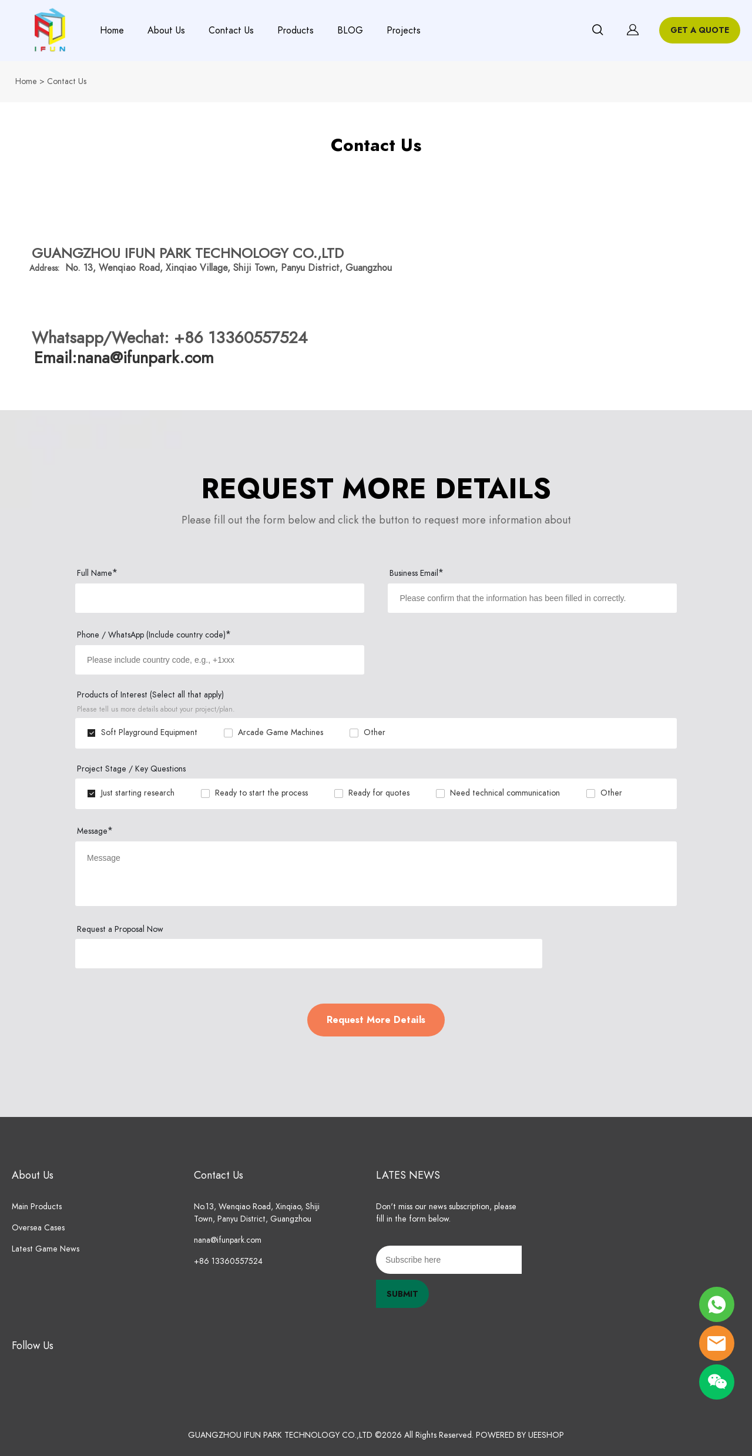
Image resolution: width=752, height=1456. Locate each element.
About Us (166, 30)
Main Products (37, 1206)
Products (295, 30)
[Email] (449, 1260)
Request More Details (376, 1020)
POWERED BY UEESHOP (520, 1435)
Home (112, 30)
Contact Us (231, 30)
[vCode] (308, 953)
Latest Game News (45, 1248)
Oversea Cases (38, 1227)
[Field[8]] (219, 660)
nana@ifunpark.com (227, 1240)
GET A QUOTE (699, 30)
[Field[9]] (532, 598)
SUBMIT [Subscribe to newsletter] (402, 1294)
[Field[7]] (219, 598)
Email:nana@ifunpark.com (124, 357)
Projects (404, 30)
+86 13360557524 (228, 1261)
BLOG (350, 30)
